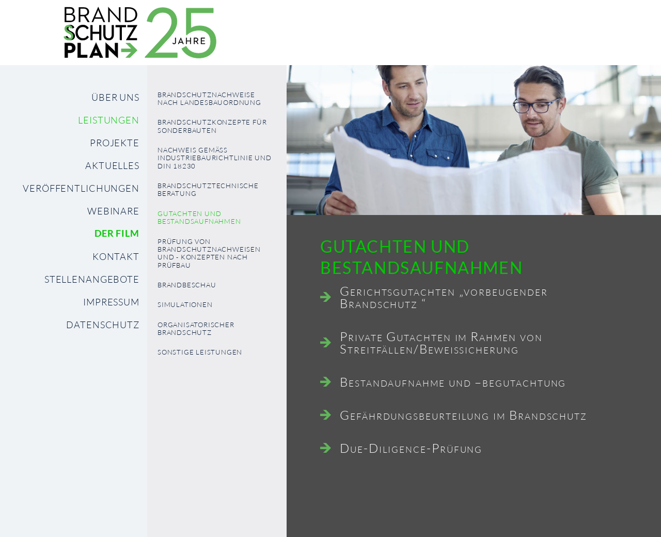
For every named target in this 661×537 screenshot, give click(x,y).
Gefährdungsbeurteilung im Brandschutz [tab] (463, 415)
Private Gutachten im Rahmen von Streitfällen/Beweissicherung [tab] (441, 342)
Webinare (113, 211)
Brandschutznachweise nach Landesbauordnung (209, 98)
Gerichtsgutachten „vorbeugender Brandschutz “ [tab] (444, 297)
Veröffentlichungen (81, 188)
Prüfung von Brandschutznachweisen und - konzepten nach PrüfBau (209, 253)
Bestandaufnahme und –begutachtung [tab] (453, 382)
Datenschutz (102, 324)
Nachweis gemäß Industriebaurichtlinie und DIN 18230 (215, 158)
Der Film (117, 233)
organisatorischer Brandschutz (196, 328)
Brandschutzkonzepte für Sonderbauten (212, 126)
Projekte (114, 142)
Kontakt (115, 256)
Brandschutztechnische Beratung (208, 189)
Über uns (115, 97)
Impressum (111, 302)
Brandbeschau (187, 285)
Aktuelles (112, 165)
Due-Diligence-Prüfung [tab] (411, 448)
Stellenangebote (91, 279)
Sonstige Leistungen (200, 352)
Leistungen (108, 120)
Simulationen (185, 305)
